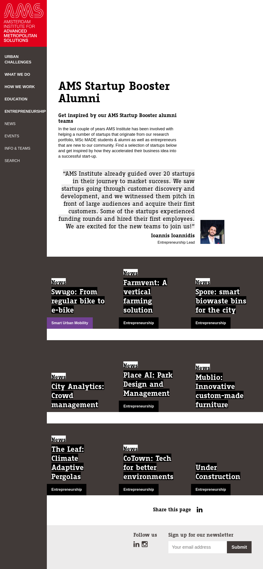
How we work (20, 87)
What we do (17, 74)
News (10, 124)
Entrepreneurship (25, 111)
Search (12, 161)
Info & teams (17, 148)
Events (12, 136)
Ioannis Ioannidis (173, 235)
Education (16, 99)
